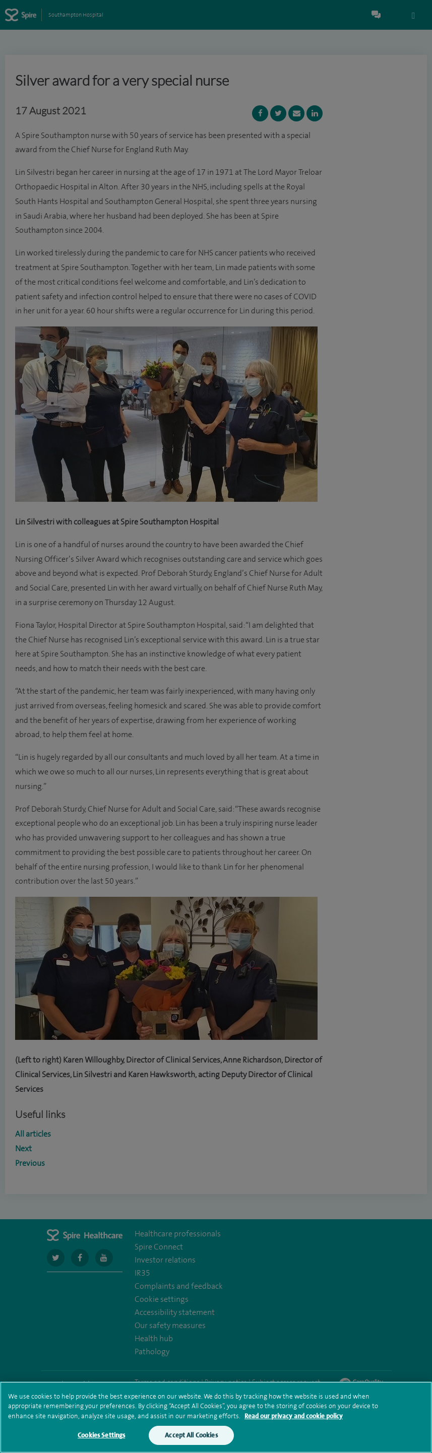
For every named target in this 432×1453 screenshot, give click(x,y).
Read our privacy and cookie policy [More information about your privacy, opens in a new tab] (293, 1417)
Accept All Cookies (191, 1436)
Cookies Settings (101, 1436)
